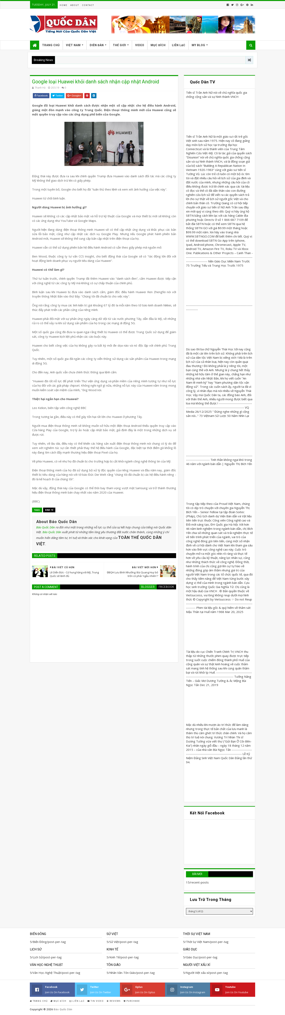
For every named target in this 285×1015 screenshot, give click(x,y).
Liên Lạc (178, 45)
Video (139, 45)
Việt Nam (73, 45)
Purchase (132, 1001)
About (74, 5)
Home (63, 5)
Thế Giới (119, 45)
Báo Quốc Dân (45, 527)
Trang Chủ (51, 45)
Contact (88, 5)
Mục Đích (158, 45)
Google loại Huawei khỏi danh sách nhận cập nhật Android (95, 82)
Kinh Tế (49, 510)
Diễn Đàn (97, 45)
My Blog (198, 45)
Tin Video (96, 1001)
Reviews (114, 1001)
